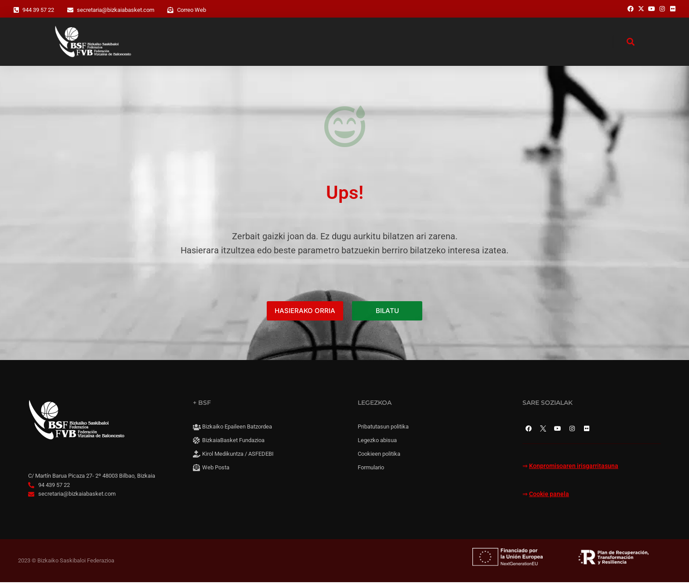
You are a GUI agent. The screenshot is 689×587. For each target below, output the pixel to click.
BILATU (387, 315)
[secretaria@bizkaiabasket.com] (70, 10)
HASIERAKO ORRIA (305, 315)
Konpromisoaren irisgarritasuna (573, 471)
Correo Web (191, 10)
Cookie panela (549, 498)
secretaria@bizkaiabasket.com (115, 10)
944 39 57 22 (38, 10)
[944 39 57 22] (16, 10)
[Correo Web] (170, 10)
